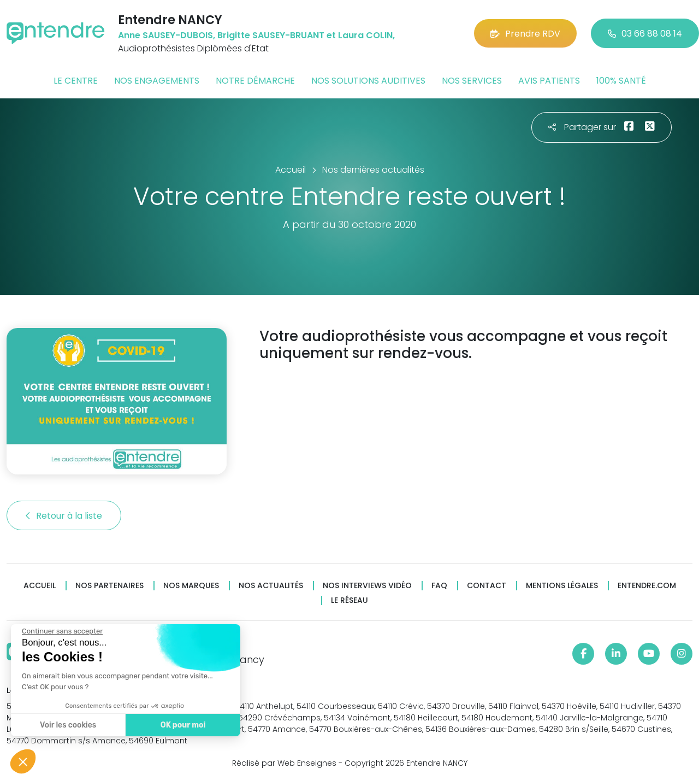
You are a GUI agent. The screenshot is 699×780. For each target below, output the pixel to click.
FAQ (439, 585)
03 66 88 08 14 (645, 33)
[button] (23, 761)
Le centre (76, 80)
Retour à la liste (63, 515)
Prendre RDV (525, 33)
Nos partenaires (109, 585)
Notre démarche (255, 80)
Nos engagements (156, 80)
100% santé (621, 80)
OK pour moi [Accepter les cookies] (182, 725)
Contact (486, 585)
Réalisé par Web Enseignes (284, 763)
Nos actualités (271, 585)
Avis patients (549, 80)
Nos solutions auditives (368, 80)
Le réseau (349, 600)
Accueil (39, 585)
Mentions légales (562, 585)
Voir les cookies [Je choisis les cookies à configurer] (67, 725)
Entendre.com (647, 585)
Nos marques (191, 585)
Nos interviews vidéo (367, 585)
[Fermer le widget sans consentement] (62, 631)
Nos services (472, 80)
